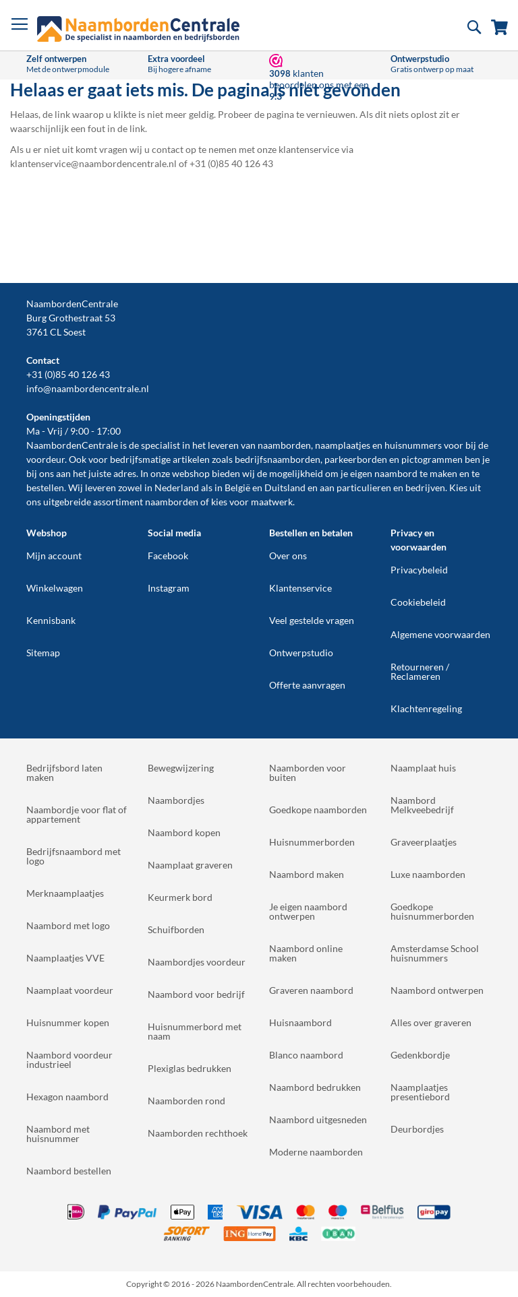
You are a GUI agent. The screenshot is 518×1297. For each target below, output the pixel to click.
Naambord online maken (306, 953)
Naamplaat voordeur (69, 990)
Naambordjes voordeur (197, 962)
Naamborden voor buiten (307, 772)
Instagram (169, 588)
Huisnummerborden (312, 842)
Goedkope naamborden (318, 809)
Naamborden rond (186, 1100)
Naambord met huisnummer (58, 1133)
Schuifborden (176, 929)
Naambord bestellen (68, 1170)
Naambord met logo (68, 925)
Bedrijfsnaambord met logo (73, 856)
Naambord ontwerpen (437, 990)
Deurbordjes (417, 1129)
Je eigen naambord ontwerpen (308, 911)
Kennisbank (51, 620)
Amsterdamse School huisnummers (435, 953)
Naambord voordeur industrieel (69, 1059)
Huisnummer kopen (67, 1022)
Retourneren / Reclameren (420, 671)
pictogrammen (432, 459)
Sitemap (43, 652)
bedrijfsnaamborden (277, 459)
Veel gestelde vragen (311, 620)
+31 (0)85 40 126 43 (68, 374)
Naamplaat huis (423, 767)
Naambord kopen (184, 832)
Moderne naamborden (316, 1152)
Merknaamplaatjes (65, 893)
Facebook (168, 555)
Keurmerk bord (180, 897)
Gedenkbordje (420, 1055)
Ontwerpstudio (301, 652)
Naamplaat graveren (190, 865)
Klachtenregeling (426, 708)
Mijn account (54, 555)
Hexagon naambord (67, 1096)
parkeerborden (355, 459)
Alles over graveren (431, 1022)
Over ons (288, 555)
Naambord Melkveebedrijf (422, 804)
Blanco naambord (306, 1055)
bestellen (45, 487)
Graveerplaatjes (424, 842)
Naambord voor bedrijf (196, 994)
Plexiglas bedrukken (189, 1068)
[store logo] (138, 29)
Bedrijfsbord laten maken (64, 772)
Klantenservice (300, 588)
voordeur (45, 459)
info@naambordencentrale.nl (87, 388)
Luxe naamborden (428, 874)
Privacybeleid (419, 569)
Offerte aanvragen (307, 685)
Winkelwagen (54, 588)
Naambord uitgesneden (318, 1119)
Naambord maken (306, 874)
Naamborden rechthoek (198, 1133)
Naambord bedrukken (315, 1087)
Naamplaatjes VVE (65, 957)
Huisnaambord (300, 1022)
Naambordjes (176, 800)
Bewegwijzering (181, 767)
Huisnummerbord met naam (194, 1031)
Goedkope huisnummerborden (432, 911)
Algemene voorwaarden (440, 634)
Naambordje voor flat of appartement (76, 814)
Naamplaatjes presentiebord (420, 1091)
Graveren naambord (311, 990)
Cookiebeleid (418, 602)
